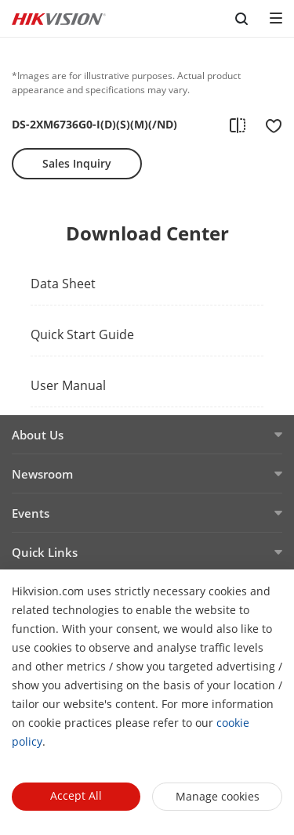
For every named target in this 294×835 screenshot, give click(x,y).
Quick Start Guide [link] (82, 334)
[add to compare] (238, 124)
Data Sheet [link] (63, 283)
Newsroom (42, 474)
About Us (38, 435)
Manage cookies (218, 796)
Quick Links (45, 552)
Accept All (76, 795)
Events (30, 513)
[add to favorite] (269, 124)
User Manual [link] (68, 385)
